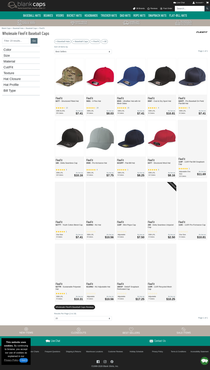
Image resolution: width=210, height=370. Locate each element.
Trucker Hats (109, 15)
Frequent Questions (52, 352)
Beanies (48, 15)
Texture (9, 73)
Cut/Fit (8, 67)
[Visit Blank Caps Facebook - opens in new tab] (98, 361)
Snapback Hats (157, 15)
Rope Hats (139, 15)
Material (9, 61)
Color (7, 49)
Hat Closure (12, 79)
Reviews (152, 8)
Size (7, 55)
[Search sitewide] (190, 8)
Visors (60, 15)
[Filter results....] (16, 41)
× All (104, 41)
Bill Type (10, 90)
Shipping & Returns (73, 352)
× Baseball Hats (63, 41)
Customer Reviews (115, 352)
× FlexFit (95, 41)
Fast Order (166, 8)
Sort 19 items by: (61, 47)
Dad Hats (125, 15)
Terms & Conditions (178, 352)
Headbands (91, 15)
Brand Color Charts (31, 352)
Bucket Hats (74, 15)
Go (34, 41)
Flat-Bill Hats (178, 15)
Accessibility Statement (199, 352)
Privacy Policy (11, 360)
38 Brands (139, 8)
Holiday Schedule (136, 352)
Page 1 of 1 (203, 318)
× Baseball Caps (80, 41)
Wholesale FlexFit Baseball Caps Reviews (75, 307)
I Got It (24, 360)
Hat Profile (11, 84)
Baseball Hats (32, 15)
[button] (176, 2)
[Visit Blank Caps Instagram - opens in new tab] (105, 361)
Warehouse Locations (94, 352)
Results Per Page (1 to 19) (65, 313)
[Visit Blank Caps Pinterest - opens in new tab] (112, 361)
